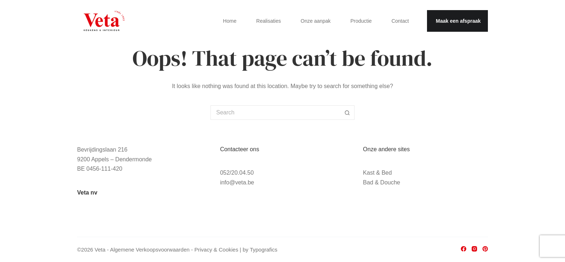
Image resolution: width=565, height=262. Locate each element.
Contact (400, 21)
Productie (361, 21)
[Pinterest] (485, 249)
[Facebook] (463, 249)
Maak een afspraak (458, 21)
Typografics (263, 249)
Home (229, 21)
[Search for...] (275, 112)
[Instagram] (474, 249)
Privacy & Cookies (216, 249)
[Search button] (347, 112)
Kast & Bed (377, 173)
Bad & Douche (381, 182)
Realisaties (268, 21)
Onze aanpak (315, 21)
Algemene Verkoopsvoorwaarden (150, 249)
